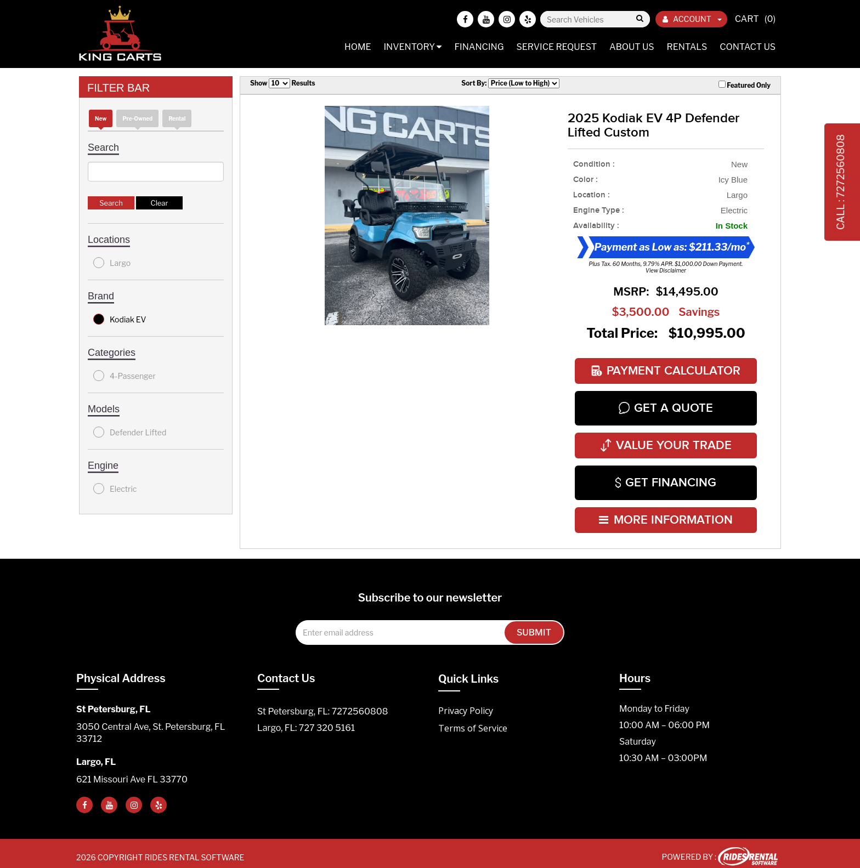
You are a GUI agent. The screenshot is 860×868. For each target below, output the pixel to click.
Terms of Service (472, 720)
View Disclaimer (666, 270)
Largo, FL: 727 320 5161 (306, 719)
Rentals (687, 47)
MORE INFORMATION (666, 512)
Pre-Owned (137, 118)
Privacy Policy (465, 702)
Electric (115, 488)
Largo (112, 262)
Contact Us (748, 47)
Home (357, 47)
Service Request (556, 47)
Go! (639, 19)
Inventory (412, 47)
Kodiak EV (119, 319)
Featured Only (744, 85)
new (100, 118)
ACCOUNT (692, 19)
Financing (478, 47)
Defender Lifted (129, 432)
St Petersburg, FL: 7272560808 (322, 703)
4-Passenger (124, 375)
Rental (176, 118)
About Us (631, 47)
